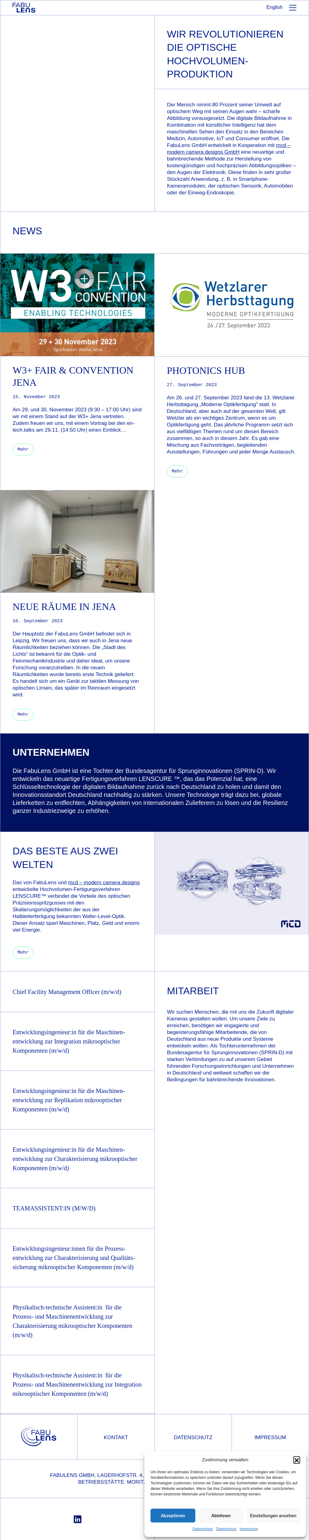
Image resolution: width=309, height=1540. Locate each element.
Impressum (249, 1529)
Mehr (23, 951)
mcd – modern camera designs (104, 882)
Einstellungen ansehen (273, 1515)
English (275, 7)
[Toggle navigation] (292, 9)
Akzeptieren (173, 1515)
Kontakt (116, 1437)
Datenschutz (203, 1529)
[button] (297, 1460)
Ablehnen (221, 1515)
